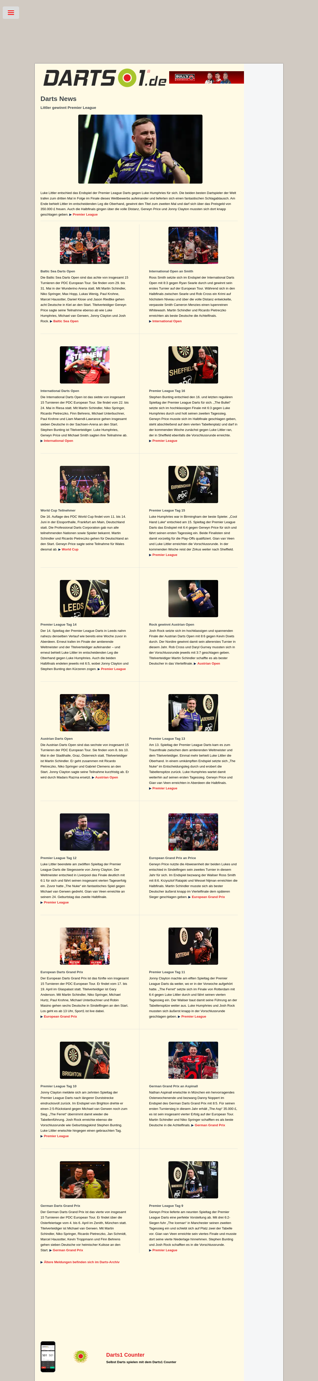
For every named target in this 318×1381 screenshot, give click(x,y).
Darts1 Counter (125, 1355)
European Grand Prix (208, 897)
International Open (167, 321)
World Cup (70, 549)
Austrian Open (208, 663)
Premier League (85, 214)
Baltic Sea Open (65, 321)
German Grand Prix (210, 1125)
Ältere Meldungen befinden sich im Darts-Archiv (81, 1262)
